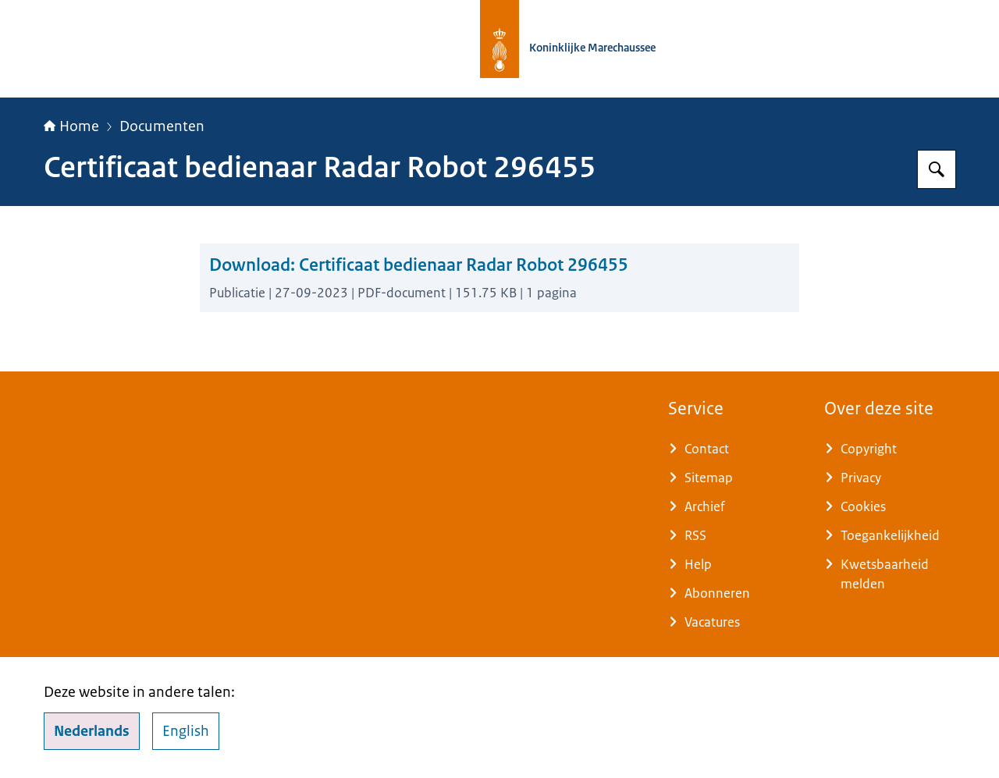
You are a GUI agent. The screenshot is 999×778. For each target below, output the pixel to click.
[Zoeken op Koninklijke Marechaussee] (936, 169)
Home (71, 126)
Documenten (161, 126)
